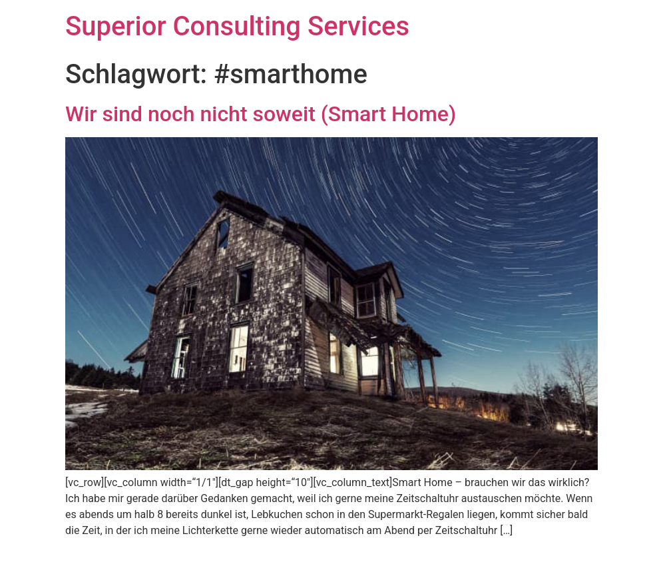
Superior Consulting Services (237, 26)
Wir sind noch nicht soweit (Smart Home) (260, 114)
